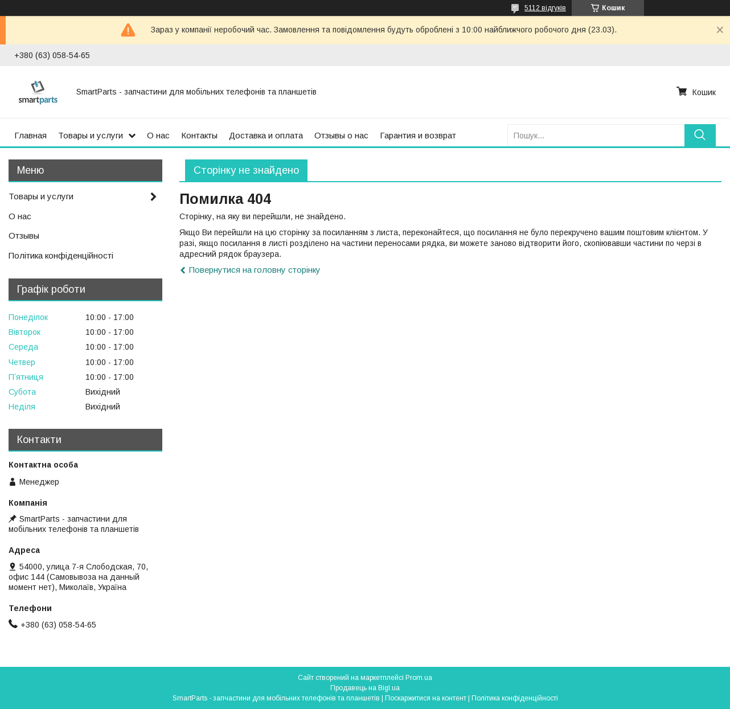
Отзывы (24, 235)
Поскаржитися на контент (425, 698)
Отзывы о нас (341, 135)
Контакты (199, 135)
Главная (30, 135)
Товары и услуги (90, 135)
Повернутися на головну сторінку (255, 269)
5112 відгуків (545, 8)
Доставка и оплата (266, 135)
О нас (158, 135)
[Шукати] (700, 135)
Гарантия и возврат (418, 135)
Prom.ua (418, 678)
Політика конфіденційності (61, 255)
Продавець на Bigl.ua (365, 688)
